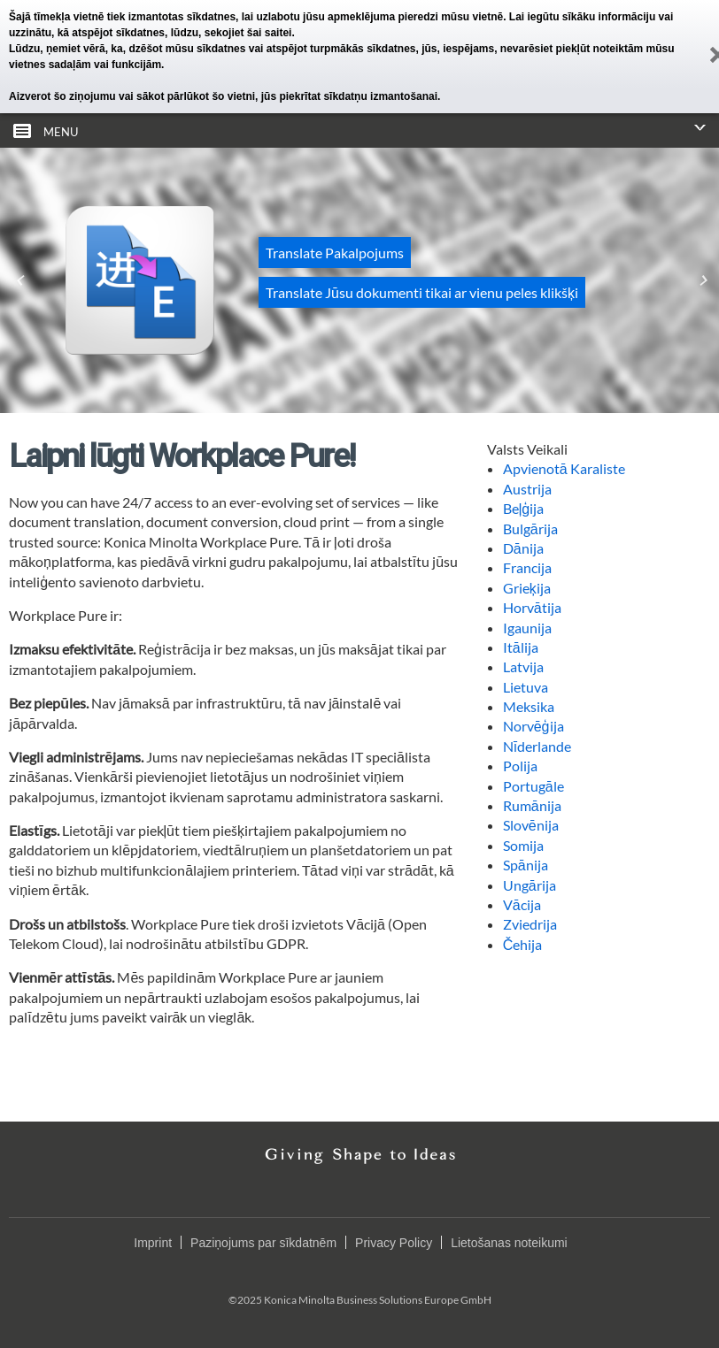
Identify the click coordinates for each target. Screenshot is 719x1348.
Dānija (523, 548)
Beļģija (523, 508)
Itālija (520, 647)
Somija (523, 845)
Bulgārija (530, 528)
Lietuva (525, 686)
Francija (527, 567)
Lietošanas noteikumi (509, 1243)
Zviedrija (530, 923)
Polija (520, 765)
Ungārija (529, 885)
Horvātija (532, 607)
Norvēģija (533, 725)
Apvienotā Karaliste (564, 468)
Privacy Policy (393, 1243)
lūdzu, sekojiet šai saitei (231, 33)
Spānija (525, 864)
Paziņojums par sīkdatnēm (263, 1243)
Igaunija (527, 627)
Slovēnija (531, 824)
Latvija (523, 666)
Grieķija (527, 587)
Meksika (528, 706)
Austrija (527, 488)
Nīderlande (537, 746)
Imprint (153, 1243)
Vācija (522, 904)
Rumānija (532, 805)
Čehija (523, 944)
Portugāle (533, 785)
